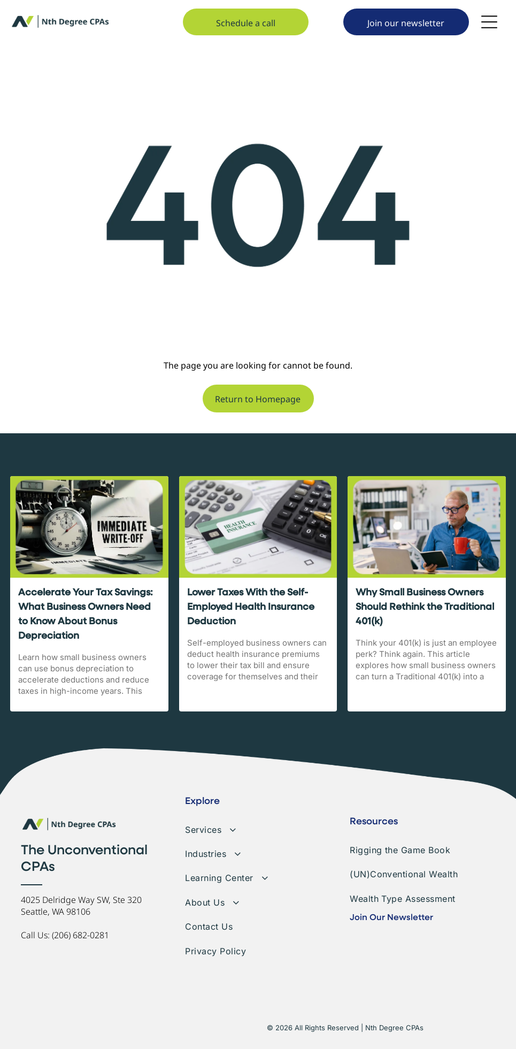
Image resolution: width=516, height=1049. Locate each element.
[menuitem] (257, 826)
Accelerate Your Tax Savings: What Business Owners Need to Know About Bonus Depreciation (85, 614)
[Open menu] (489, 22)
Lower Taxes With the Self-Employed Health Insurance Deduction (250, 607)
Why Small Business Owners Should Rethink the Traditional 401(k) (425, 607)
